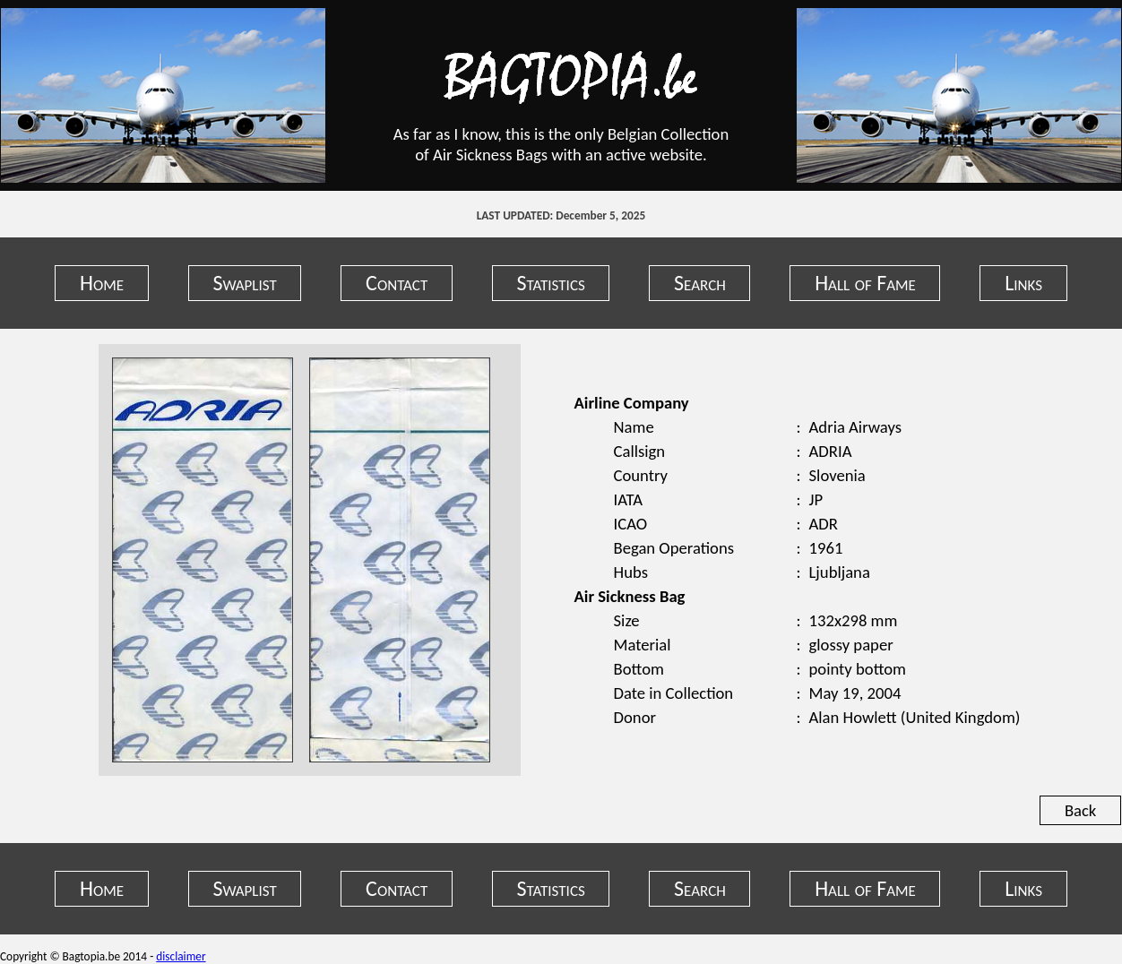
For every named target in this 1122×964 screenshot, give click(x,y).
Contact (396, 283)
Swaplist (244, 283)
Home (102, 283)
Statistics (551, 283)
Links (1023, 283)
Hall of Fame (865, 283)
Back (1080, 810)
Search (700, 283)
